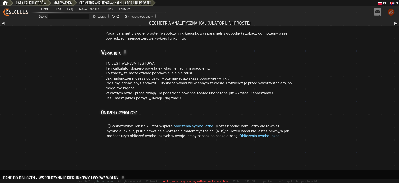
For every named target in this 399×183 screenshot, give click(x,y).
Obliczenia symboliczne (259, 136)
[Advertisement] (199, 156)
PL (382, 3)
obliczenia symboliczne (193, 126)
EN (394, 3)
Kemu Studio (104, 181)
